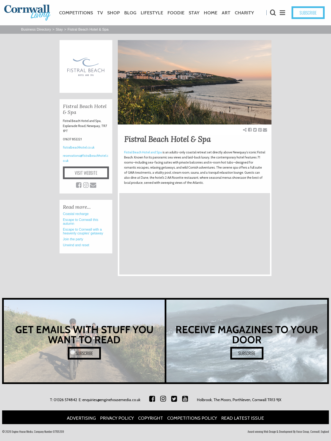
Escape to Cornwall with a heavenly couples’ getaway (83, 231)
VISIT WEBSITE (86, 173)
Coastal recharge (76, 214)
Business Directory (36, 29)
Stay (194, 13)
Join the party (73, 239)
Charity (244, 13)
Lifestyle (152, 13)
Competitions (76, 13)
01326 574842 (65, 400)
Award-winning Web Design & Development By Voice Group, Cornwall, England (288, 431)
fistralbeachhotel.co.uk (79, 147)
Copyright (150, 418)
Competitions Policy (192, 418)
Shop (113, 13)
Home (210, 13)
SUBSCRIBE (308, 12)
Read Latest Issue (242, 418)
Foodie (175, 13)
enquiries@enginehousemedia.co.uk (111, 400)
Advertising (81, 418)
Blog (130, 13)
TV (100, 13)
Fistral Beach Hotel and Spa (143, 152)
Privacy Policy (117, 418)
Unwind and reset (76, 245)
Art (226, 13)
